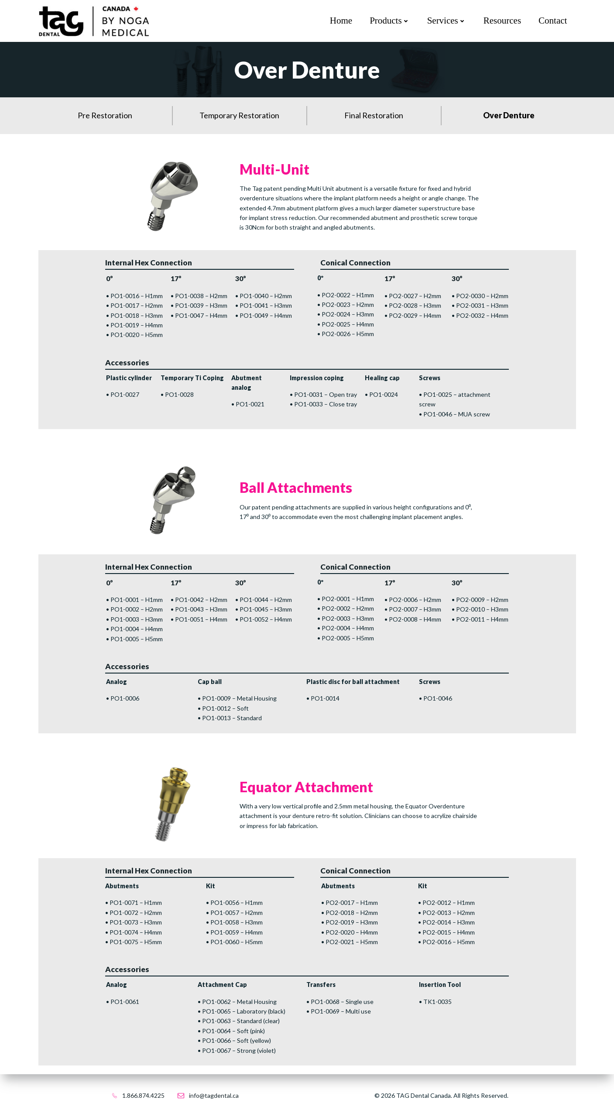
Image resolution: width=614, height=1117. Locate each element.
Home (341, 20)
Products (390, 20)
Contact (553, 20)
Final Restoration (373, 115)
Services (446, 20)
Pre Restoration (105, 115)
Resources (502, 20)
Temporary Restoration (239, 115)
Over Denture (509, 115)
